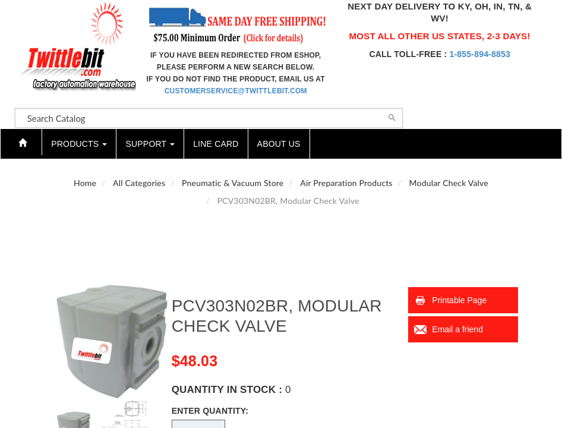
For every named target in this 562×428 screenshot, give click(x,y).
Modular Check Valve (448, 183)
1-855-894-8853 (479, 54)
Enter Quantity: (210, 411)
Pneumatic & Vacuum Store (232, 183)
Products (79, 144)
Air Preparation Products (346, 183)
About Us (279, 144)
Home (85, 183)
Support (150, 144)
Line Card (215, 144)
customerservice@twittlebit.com (236, 91)
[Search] (392, 116)
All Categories (139, 183)
